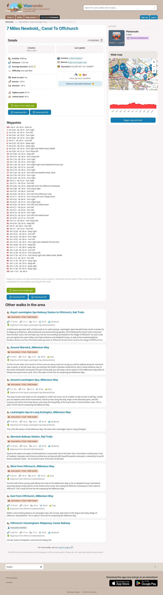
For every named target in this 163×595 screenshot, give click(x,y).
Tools (10, 17)
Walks (19, 17)
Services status (73, 592)
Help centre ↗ (31, 17)
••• (16, 22)
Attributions (113, 89)
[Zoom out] (154, 66)
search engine (65, 547)
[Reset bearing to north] (154, 71)
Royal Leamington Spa (77, 62)
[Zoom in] (154, 62)
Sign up (144, 17)
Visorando (9, 22)
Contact (9, 582)
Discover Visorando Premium (80, 83)
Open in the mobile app (22, 105)
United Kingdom (75, 58)
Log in (153, 17)
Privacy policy (12, 578)
